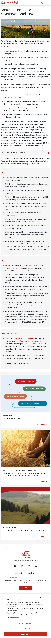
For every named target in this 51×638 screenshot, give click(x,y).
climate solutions (30, 178)
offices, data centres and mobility (30, 341)
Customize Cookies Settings (25, 623)
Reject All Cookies (25, 629)
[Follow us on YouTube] (36, 566)
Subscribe (25, 588)
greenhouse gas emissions (23, 338)
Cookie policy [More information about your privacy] (14, 617)
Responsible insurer (9, 261)
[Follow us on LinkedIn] (14, 566)
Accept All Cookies (25, 634)
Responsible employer (10, 334)
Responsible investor (9, 173)
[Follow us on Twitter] (22, 566)
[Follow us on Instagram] (29, 566)
